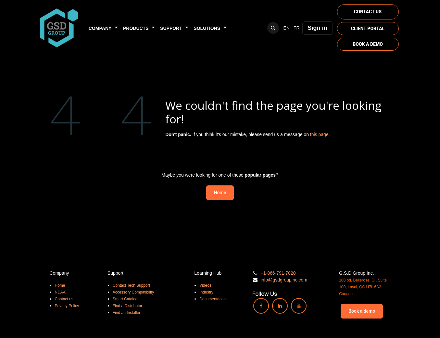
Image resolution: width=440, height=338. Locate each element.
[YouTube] (299, 306)
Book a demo (361, 311)
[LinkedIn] (280, 306)
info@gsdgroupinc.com (284, 279)
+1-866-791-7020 (278, 273)
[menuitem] (103, 28)
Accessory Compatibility (133, 292)
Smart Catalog (125, 299)
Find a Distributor (127, 306)
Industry (206, 292)
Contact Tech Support (131, 285)
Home (220, 192)
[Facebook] (261, 306)
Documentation (212, 299)
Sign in (317, 28)
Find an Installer (126, 312)
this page (319, 134)
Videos (205, 285)
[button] (273, 28)
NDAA (60, 292)
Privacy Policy (67, 306)
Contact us (64, 299)
